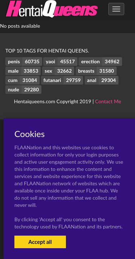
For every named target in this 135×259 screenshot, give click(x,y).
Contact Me (108, 101)
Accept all (40, 241)
